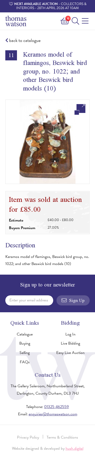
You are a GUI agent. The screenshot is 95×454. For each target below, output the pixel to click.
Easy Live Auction (70, 353)
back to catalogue (23, 40)
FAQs (25, 362)
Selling (25, 353)
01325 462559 (56, 407)
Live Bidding (70, 343)
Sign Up (73, 300)
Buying (24, 343)
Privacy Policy (28, 437)
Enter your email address (28, 300)
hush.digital (74, 448)
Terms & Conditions (62, 437)
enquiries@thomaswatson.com (53, 414)
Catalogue (25, 334)
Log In (70, 334)
